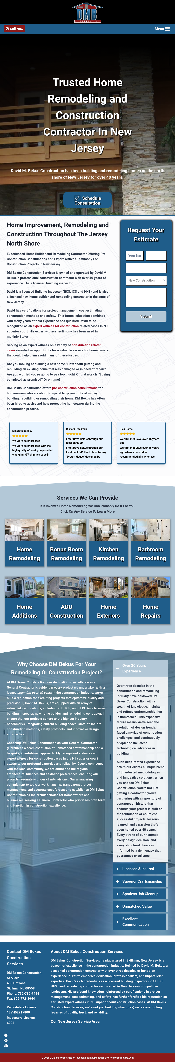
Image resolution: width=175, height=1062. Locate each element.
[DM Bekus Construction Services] (87, 13)
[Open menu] (162, 29)
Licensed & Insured (138, 875)
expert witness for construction (56, 332)
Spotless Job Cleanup (140, 900)
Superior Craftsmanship (142, 887)
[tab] (140, 674)
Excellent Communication (135, 928)
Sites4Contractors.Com (121, 1058)
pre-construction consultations (75, 394)
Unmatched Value (137, 912)
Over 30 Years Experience (134, 674)
